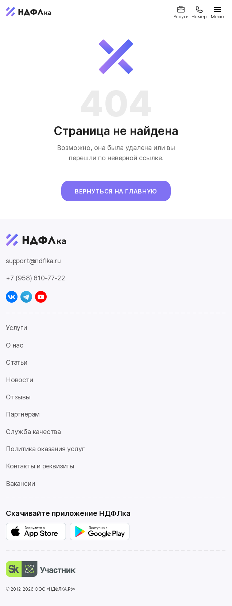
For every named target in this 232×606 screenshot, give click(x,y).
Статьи (16, 362)
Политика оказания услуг (45, 449)
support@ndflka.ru (33, 261)
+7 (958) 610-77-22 (35, 278)
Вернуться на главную (116, 191)
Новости (19, 380)
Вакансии (20, 483)
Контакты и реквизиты (40, 466)
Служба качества (33, 432)
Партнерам (23, 414)
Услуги (16, 327)
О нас (14, 345)
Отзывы (18, 397)
